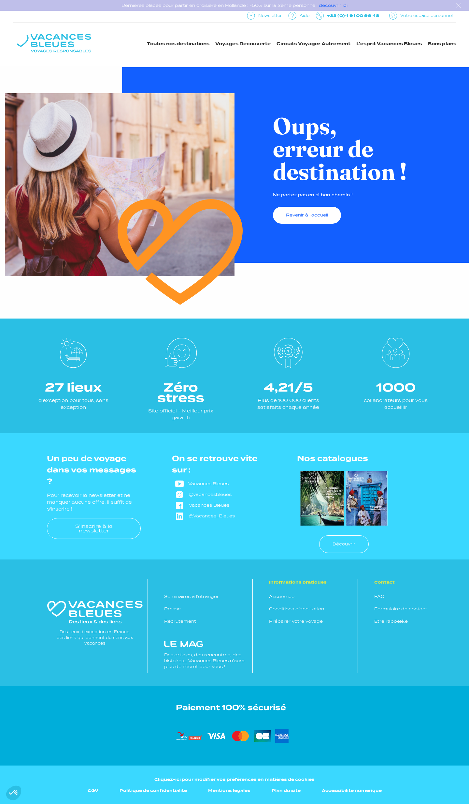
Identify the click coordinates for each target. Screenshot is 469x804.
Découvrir (344, 544)
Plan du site (286, 790)
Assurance (281, 596)
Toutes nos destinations (178, 43)
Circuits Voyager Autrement (313, 43)
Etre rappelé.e (391, 621)
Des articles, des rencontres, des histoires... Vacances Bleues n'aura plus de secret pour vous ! (204, 655)
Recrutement (180, 621)
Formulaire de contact (400, 608)
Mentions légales (229, 790)
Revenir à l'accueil (307, 215)
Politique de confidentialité (153, 790)
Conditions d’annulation (296, 608)
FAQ (379, 596)
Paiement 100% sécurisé (231, 707)
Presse (172, 608)
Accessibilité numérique (352, 790)
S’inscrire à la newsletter (94, 528)
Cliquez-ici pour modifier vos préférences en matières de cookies (234, 779)
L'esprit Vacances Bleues (389, 43)
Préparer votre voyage (296, 621)
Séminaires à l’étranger (191, 596)
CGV (93, 790)
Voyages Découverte (243, 43)
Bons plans (442, 43)
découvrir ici (333, 5)
